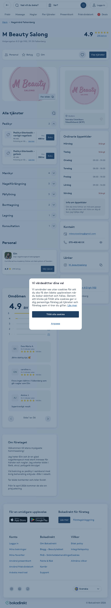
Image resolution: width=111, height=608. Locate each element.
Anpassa (55, 323)
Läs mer (72, 305)
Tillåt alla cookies (56, 314)
